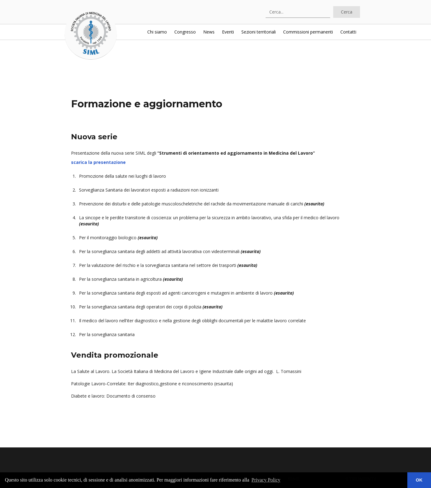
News (209, 32)
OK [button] (419, 480)
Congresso (185, 32)
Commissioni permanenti (308, 32)
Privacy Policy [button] (265, 479)
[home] (91, 33)
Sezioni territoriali (258, 32)
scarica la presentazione (98, 162)
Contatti (348, 32)
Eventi (228, 32)
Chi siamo (157, 32)
